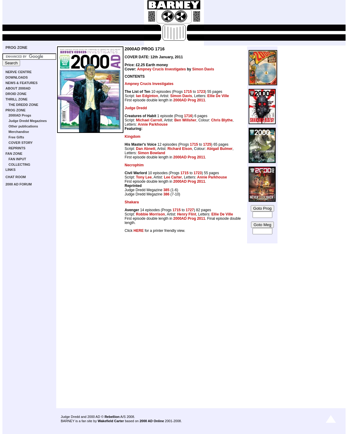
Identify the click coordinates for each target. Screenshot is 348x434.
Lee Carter (173, 177)
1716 (188, 116)
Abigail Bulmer (220, 149)
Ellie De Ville (218, 96)
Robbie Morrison (150, 214)
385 (166, 190)
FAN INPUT (17, 159)
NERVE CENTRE (18, 72)
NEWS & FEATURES (21, 83)
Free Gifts (16, 137)
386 (166, 194)
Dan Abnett (145, 149)
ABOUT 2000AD (18, 88)
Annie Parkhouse (152, 124)
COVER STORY (21, 142)
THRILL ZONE (16, 99)
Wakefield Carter (111, 421)
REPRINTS (17, 148)
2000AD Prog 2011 (189, 100)
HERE (138, 231)
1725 (207, 144)
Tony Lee (144, 177)
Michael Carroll (149, 120)
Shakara (132, 202)
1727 (190, 210)
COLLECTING (19, 164)
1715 (188, 92)
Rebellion (112, 417)
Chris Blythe (222, 120)
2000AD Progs (20, 115)
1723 (201, 92)
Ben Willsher (185, 120)
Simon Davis (203, 69)
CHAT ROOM (15, 177)
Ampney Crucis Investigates (161, 69)
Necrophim (134, 165)
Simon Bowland (151, 153)
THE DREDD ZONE (23, 105)
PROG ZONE (16, 48)
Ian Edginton (147, 96)
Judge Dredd (136, 108)
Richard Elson (179, 149)
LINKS (10, 169)
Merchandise (19, 132)
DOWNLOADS (16, 77)
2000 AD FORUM (18, 184)
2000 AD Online (152, 421)
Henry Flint (186, 214)
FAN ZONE (13, 153)
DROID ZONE (15, 94)
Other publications (23, 126)
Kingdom (132, 136)
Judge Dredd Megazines (28, 121)
